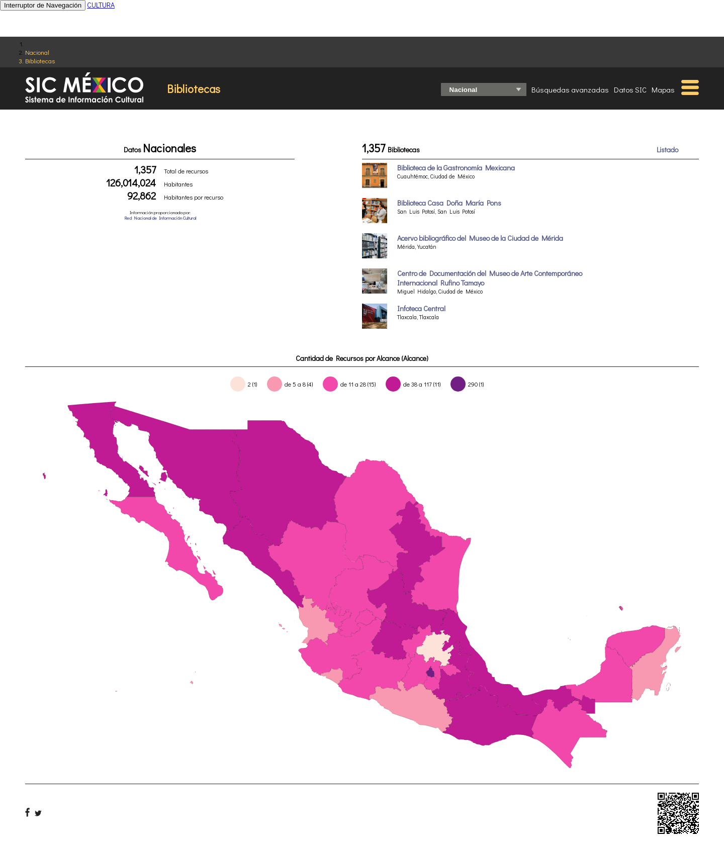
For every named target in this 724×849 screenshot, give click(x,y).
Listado (667, 149)
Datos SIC (630, 89)
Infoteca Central (421, 308)
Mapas (663, 89)
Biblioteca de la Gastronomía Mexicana (456, 167)
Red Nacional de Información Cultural (160, 218)
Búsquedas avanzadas (570, 89)
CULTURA (101, 5)
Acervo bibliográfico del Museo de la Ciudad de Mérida (480, 238)
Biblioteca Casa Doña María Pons (449, 203)
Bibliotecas (40, 60)
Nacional (37, 52)
